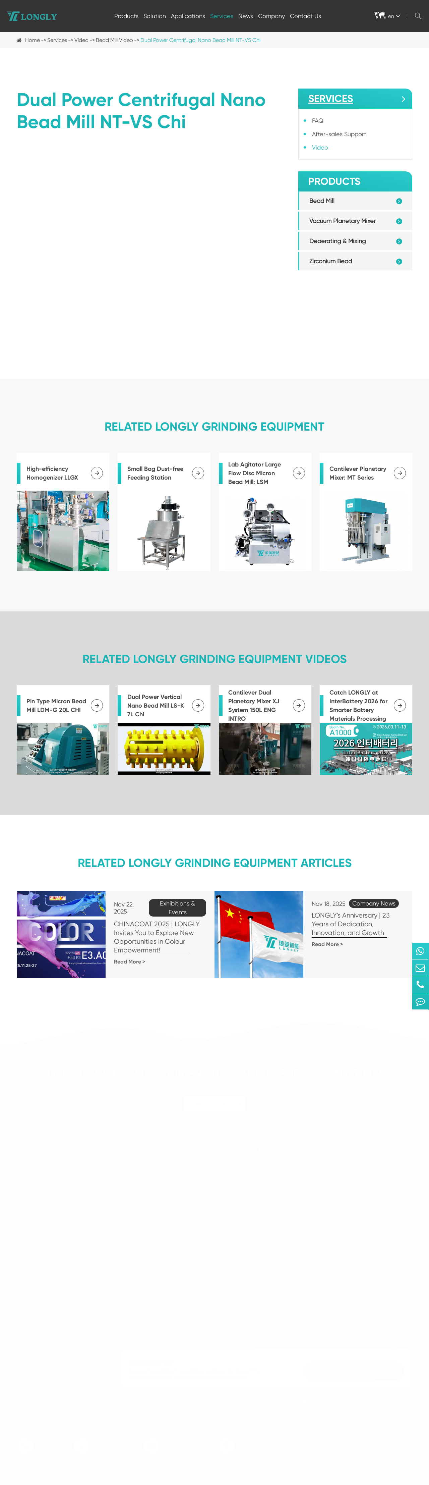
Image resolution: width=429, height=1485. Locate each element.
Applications (188, 15)
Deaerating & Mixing (337, 240)
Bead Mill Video (114, 40)
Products (126, 15)
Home (32, 40)
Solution (154, 15)
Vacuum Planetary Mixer (342, 220)
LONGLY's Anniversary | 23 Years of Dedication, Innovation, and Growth (353, 924)
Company (271, 15)
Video (81, 40)
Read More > (122, 961)
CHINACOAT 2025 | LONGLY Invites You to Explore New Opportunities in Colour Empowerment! (150, 937)
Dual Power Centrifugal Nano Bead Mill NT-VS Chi (200, 40)
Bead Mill (321, 200)
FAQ (317, 120)
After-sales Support (339, 134)
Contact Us (305, 15)
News (245, 15)
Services (221, 15)
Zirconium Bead (330, 261)
